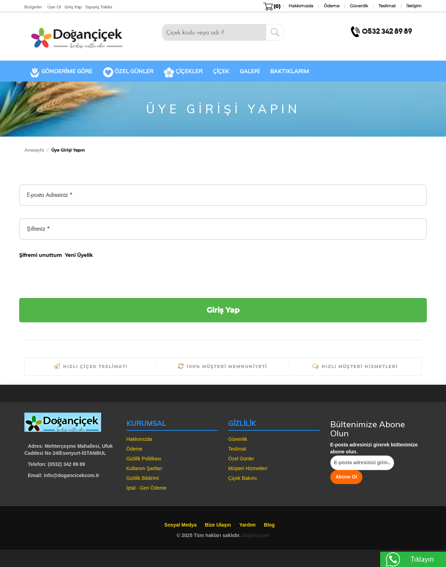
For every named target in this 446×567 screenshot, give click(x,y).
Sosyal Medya (180, 525)
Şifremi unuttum (40, 255)
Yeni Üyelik (79, 255)
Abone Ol (346, 477)
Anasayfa (34, 150)
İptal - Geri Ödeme (146, 488)
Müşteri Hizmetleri (247, 468)
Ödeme (134, 449)
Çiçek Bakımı (242, 478)
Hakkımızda (139, 439)
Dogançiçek (256, 535)
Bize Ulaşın (218, 525)
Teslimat (237, 449)
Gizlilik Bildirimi (142, 478)
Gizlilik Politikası (143, 458)
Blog (269, 525)
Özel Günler (241, 458)
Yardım (247, 525)
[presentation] (72, 277)
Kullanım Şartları (144, 468)
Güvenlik (237, 439)
